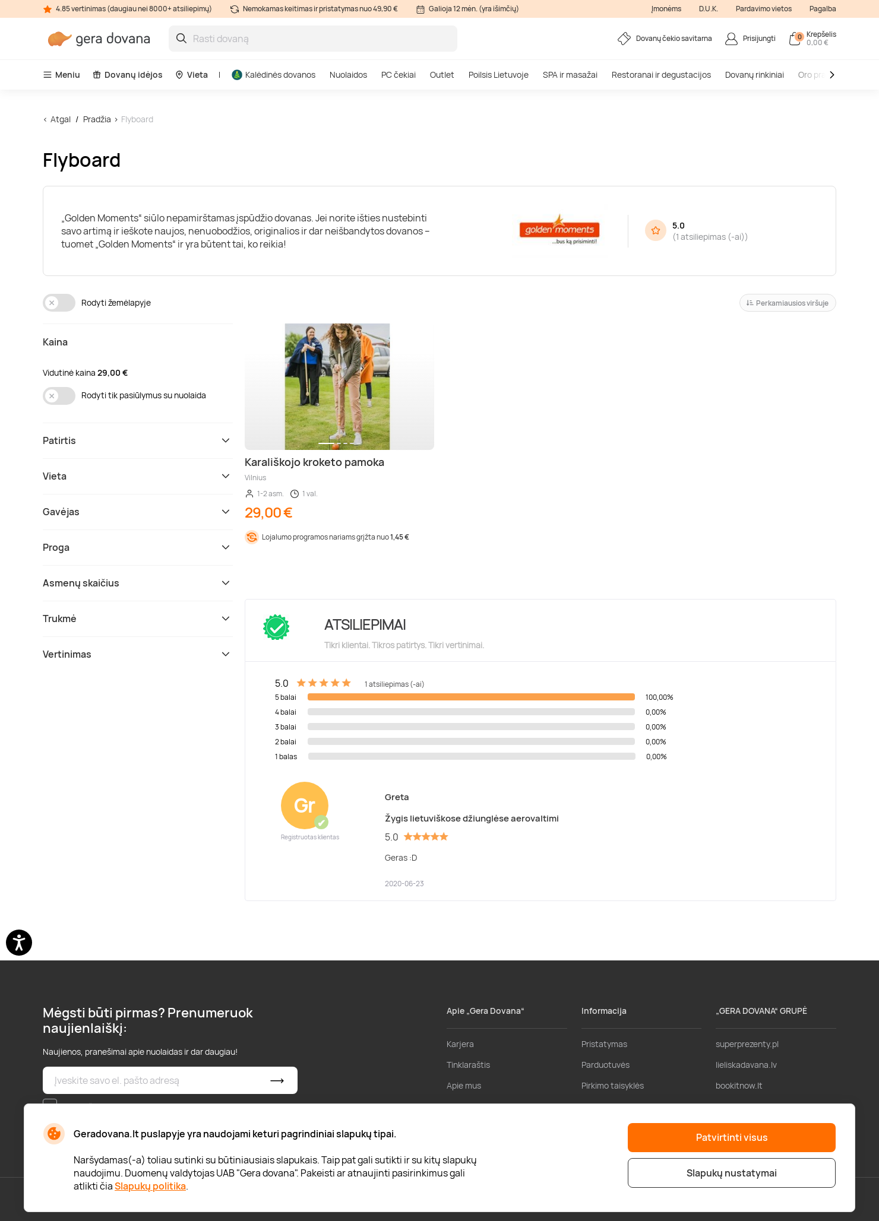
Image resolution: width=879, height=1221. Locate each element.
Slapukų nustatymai (732, 1172)
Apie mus (464, 1085)
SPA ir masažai (570, 74)
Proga (138, 547)
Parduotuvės (605, 1064)
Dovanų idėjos (127, 74)
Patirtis (138, 440)
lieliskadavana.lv (746, 1064)
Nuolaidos (348, 74)
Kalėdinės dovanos (273, 74)
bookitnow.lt (739, 1085)
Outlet (442, 74)
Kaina (55, 341)
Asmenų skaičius (138, 583)
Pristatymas (604, 1043)
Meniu (61, 74)
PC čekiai (398, 74)
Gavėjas (138, 512)
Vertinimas (138, 654)
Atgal (60, 119)
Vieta (191, 74)
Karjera (460, 1043)
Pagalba (823, 9)
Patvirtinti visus (732, 1137)
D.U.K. (708, 9)
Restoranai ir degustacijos (661, 74)
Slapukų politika (150, 1186)
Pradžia (97, 119)
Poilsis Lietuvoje (499, 74)
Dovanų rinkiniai (754, 74)
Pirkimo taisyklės (612, 1085)
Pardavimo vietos (764, 9)
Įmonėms (666, 9)
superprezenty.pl (747, 1043)
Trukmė (138, 618)
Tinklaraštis (468, 1064)
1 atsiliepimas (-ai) (710, 236)
